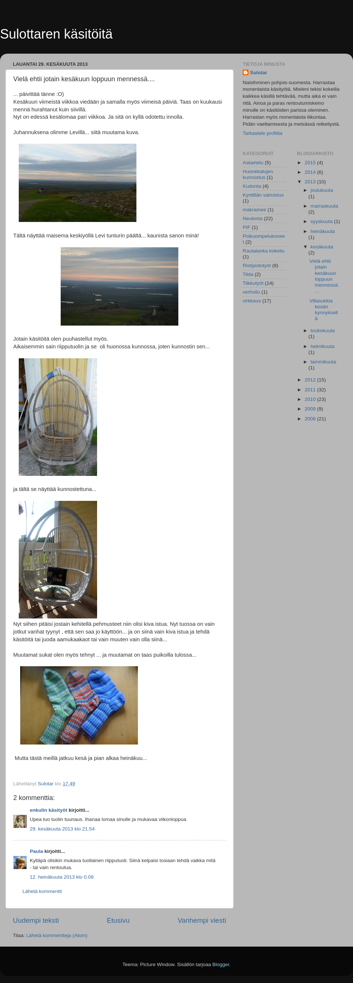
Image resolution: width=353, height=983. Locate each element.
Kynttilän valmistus (263, 195)
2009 (310, 409)
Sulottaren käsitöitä (56, 34)
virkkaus (252, 301)
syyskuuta (322, 221)
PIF (246, 227)
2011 (310, 389)
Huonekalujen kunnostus (258, 174)
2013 (310, 181)
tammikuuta (323, 362)
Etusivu (118, 920)
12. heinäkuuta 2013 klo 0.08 (61, 877)
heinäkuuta (323, 231)
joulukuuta (322, 190)
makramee (254, 209)
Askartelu (253, 162)
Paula (36, 851)
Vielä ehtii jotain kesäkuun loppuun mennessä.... (324, 276)
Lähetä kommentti (42, 891)
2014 (310, 172)
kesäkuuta (322, 247)
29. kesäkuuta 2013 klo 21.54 (62, 829)
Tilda (248, 274)
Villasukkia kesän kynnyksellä (323, 310)
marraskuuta (324, 206)
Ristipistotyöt (257, 265)
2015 (310, 162)
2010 (310, 399)
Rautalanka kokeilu (264, 251)
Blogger (221, 964)
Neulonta (253, 218)
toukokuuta (323, 330)
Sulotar (258, 72)
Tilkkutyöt (253, 283)
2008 (310, 418)
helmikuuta (323, 346)
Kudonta (252, 186)
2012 (310, 380)
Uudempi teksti (36, 920)
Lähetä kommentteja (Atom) (57, 935)
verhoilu (251, 292)
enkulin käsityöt (48, 810)
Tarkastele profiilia (262, 133)
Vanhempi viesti (202, 920)
